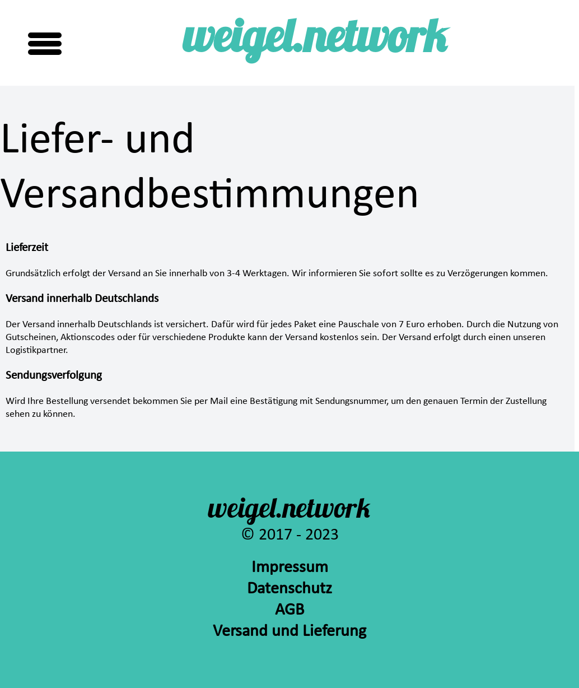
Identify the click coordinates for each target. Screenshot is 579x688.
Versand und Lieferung (289, 631)
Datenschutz (289, 589)
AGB (289, 610)
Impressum (289, 568)
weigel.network (315, 40)
